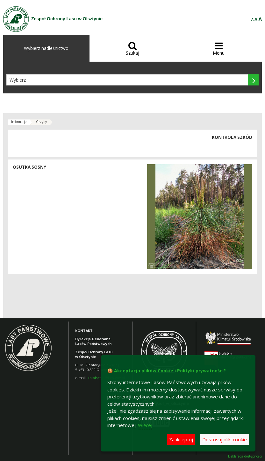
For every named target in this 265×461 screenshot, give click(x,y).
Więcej (145, 425)
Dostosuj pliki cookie (224, 439)
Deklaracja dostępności (245, 456)
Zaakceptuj (181, 439)
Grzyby (41, 121)
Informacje (18, 121)
